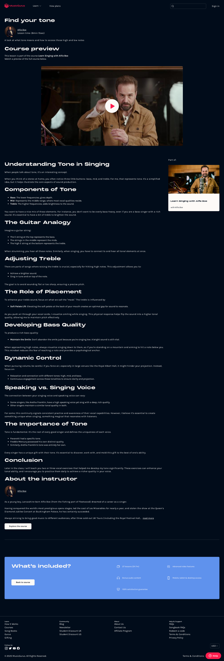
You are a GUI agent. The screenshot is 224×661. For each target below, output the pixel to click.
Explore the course (18, 526)
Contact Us (120, 627)
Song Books (11, 631)
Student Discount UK (70, 631)
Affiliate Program (123, 631)
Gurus (8, 634)
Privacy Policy (176, 638)
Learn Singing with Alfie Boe (189, 201)
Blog (61, 624)
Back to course (23, 582)
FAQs (171, 624)
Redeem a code (177, 631)
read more (148, 518)
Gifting (8, 638)
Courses (9, 627)
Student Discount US (70, 634)
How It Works (11, 624)
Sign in (215, 6)
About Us (119, 624)
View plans (55, 6)
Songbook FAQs (177, 627)
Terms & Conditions (179, 634)
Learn (36, 5)
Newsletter (64, 627)
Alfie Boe (21, 29)
